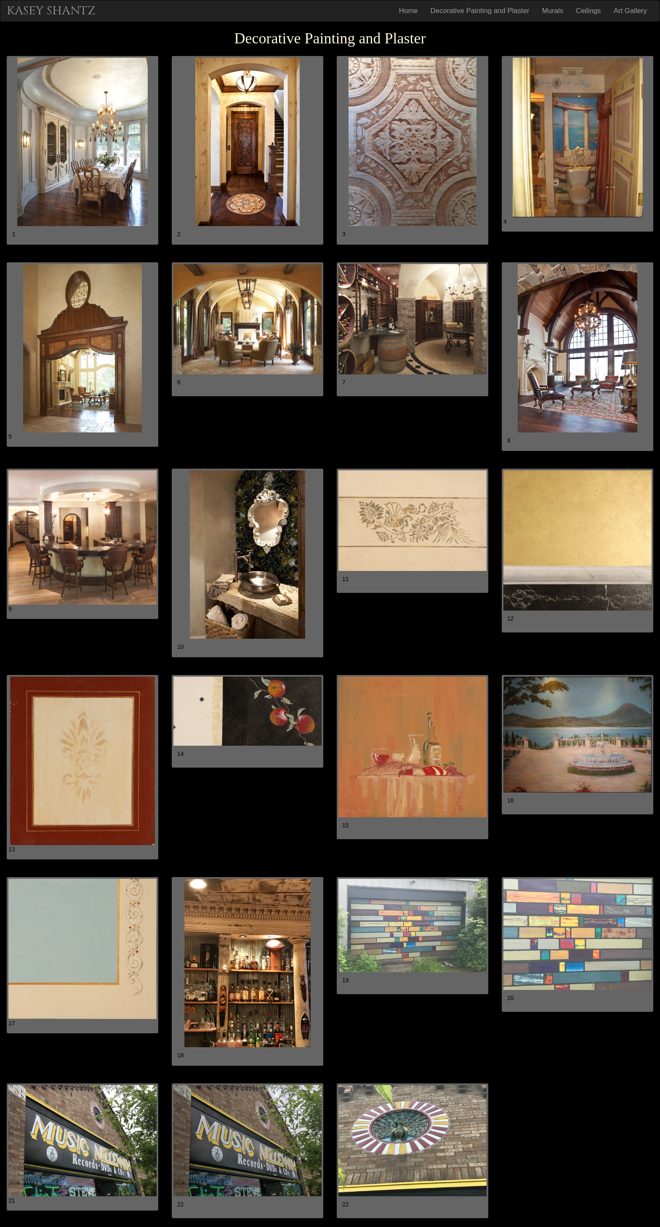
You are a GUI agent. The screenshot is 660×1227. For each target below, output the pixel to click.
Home (408, 11)
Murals (552, 11)
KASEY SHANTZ (51, 11)
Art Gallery (630, 11)
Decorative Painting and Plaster (480, 11)
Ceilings (588, 11)
